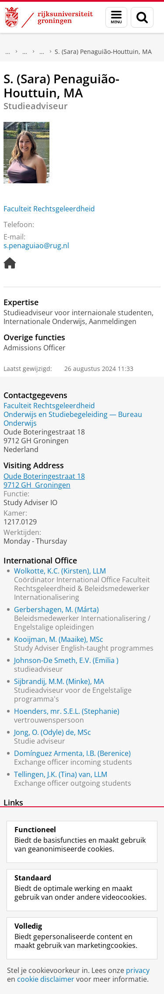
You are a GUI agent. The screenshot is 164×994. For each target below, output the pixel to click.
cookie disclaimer (45, 979)
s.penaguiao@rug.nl (36, 245)
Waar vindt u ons (42, 51)
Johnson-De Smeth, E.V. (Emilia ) (66, 660)
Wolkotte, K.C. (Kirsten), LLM (60, 571)
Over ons (7, 51)
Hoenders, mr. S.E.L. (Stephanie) (66, 711)
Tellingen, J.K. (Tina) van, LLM (60, 774)
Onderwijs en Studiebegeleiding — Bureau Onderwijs (72, 419)
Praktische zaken (25, 51)
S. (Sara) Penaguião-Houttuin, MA (103, 51)
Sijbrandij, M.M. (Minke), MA (59, 681)
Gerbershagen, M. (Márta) (56, 609)
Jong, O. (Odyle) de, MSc (52, 732)
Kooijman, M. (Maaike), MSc (58, 639)
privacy (138, 970)
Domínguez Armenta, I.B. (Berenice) (72, 753)
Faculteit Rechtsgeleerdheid (49, 209)
